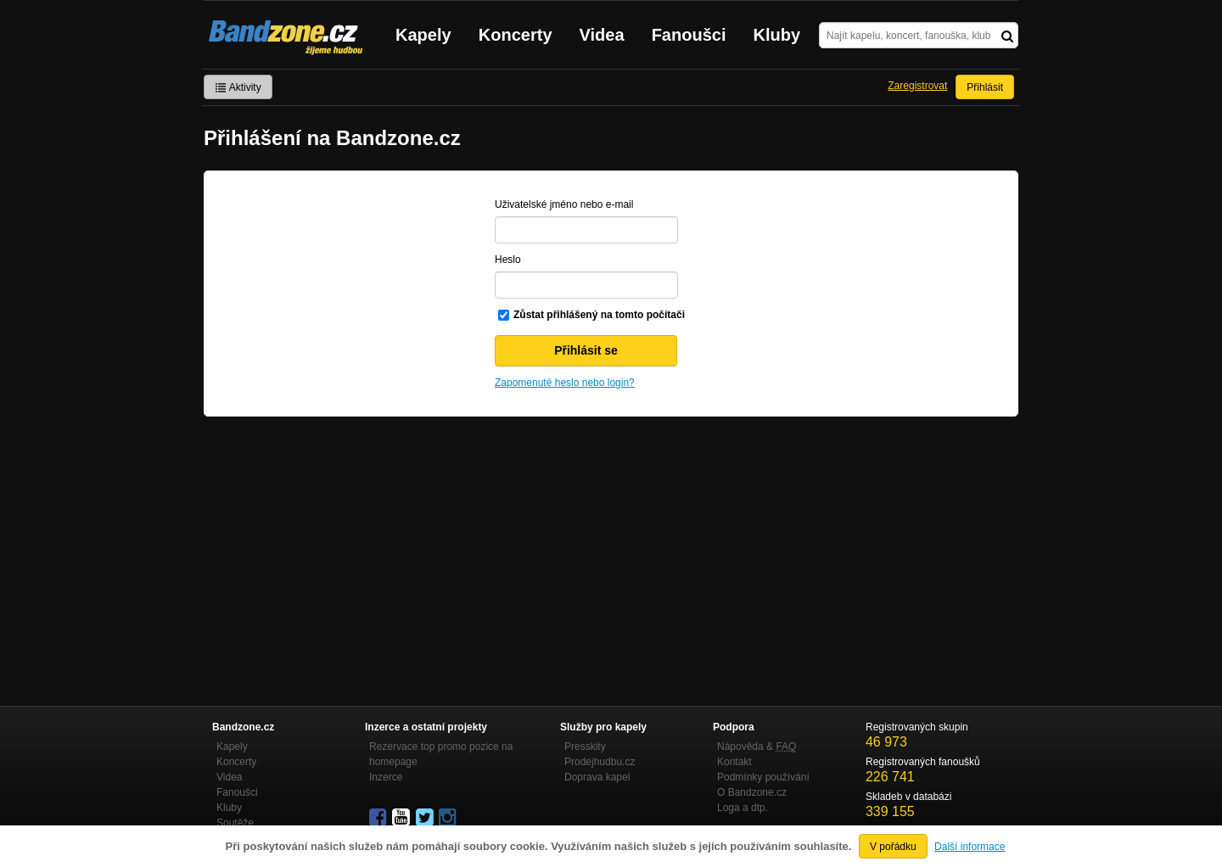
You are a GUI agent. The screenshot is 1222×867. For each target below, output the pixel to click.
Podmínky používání (763, 777)
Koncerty (515, 34)
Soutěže (235, 823)
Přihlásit (985, 87)
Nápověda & (756, 746)
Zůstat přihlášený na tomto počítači (599, 315)
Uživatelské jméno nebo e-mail (564, 204)
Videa (602, 34)
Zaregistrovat (917, 86)
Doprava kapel (597, 777)
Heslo (508, 260)
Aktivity (238, 87)
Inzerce (385, 777)
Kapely (423, 34)
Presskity (585, 746)
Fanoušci (689, 34)
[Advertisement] (611, 544)
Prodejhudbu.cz (599, 762)
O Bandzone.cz (752, 792)
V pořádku (893, 847)
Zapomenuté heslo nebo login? (565, 383)
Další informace (969, 847)
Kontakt (734, 762)
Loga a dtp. (742, 808)
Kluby (777, 34)
